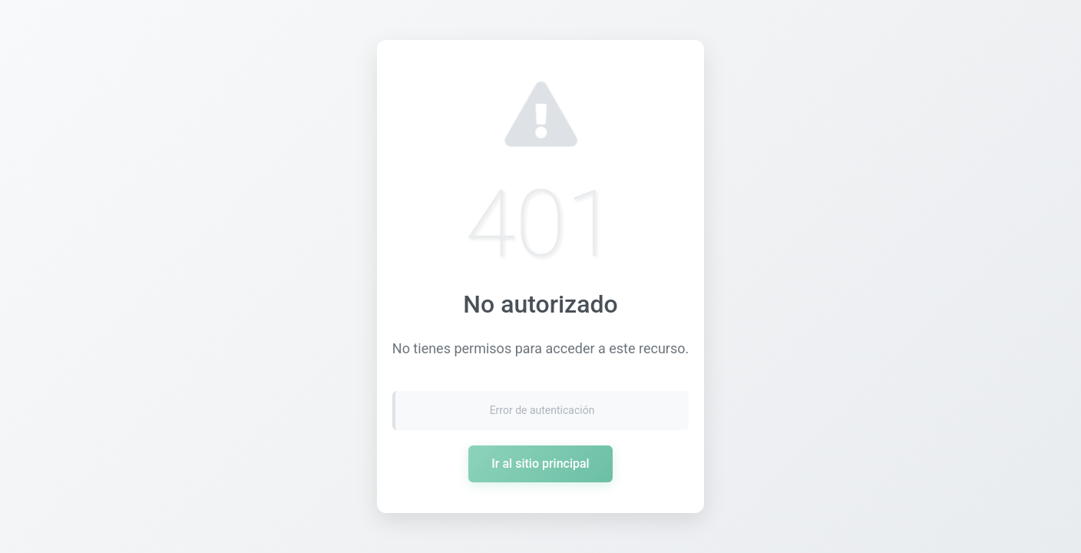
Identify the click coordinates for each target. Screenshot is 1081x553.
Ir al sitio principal (540, 463)
